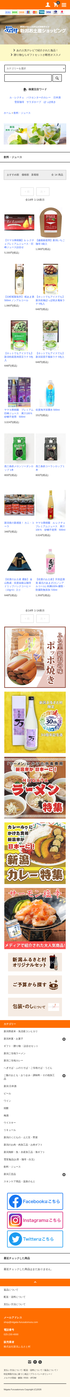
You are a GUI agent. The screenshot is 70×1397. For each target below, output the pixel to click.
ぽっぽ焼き (50, 102)
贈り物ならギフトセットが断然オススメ (35, 54)
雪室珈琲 (19, 102)
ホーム (7, 113)
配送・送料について (33, 1370)
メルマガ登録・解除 (13, 1378)
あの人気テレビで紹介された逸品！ (35, 50)
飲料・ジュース (22, 113)
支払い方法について (13, 1370)
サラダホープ (34, 102)
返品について (50, 1370)
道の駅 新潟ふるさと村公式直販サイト (9, 4)
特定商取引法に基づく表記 (16, 1374)
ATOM (33, 1378)
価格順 (25, 174)
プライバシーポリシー (40, 1374)
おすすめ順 (13, 174)
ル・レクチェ (17, 97)
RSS (26, 1378)
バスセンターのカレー (39, 97)
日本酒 (57, 97)
